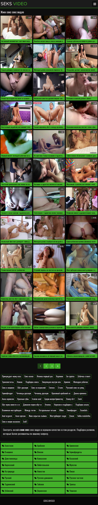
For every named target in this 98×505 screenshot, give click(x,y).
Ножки (19, 382)
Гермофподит (7, 393)
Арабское (39, 445)
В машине (7, 452)
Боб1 (25, 421)
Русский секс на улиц (75, 387)
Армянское (72, 445)
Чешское (72, 490)
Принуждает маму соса (11, 376)
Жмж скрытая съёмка (38, 416)
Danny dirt (70, 399)
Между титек (30, 410)
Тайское (39, 484)
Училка (48, 404)
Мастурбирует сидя (58, 416)
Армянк (67, 382)
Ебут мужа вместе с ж (11, 404)
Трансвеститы (8, 382)
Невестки (39, 471)
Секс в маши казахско (11, 421)
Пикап (71, 471)
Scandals (83, 410)
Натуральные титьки (47, 410)
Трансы (71, 484)
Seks (14, 4)
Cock (80, 399)
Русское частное (75, 477)
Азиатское (7, 445)
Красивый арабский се (61, 393)
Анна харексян (8, 399)
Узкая (71, 416)
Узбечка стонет (84, 376)
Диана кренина (80, 393)
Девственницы (9, 458)
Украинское (40, 490)
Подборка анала (82, 404)
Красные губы (23, 399)
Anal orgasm (7, 416)
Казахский (72, 458)
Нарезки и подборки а (63, 404)
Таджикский (8, 484)
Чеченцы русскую (23, 393)
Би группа (70, 376)
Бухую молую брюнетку (54, 399)
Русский (6, 477)
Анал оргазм (20, 416)
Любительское (41, 465)
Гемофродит (72, 410)
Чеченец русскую (41, 393)
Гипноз (52, 387)
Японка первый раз (45, 376)
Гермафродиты (74, 452)
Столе (60, 387)
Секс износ (28, 376)
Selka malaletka (83, 416)
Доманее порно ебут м (32, 404)
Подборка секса (32, 382)
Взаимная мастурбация (11, 410)
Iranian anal (36, 399)
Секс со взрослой (38, 387)
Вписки (38, 452)
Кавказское (40, 458)
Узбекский (7, 490)
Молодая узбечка (80, 382)
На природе (8, 471)
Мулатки (72, 465)
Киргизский (8, 465)
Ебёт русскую (22, 387)
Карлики (59, 376)
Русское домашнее (43, 477)
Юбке (61, 410)
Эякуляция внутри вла (51, 382)
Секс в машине (8, 387)
